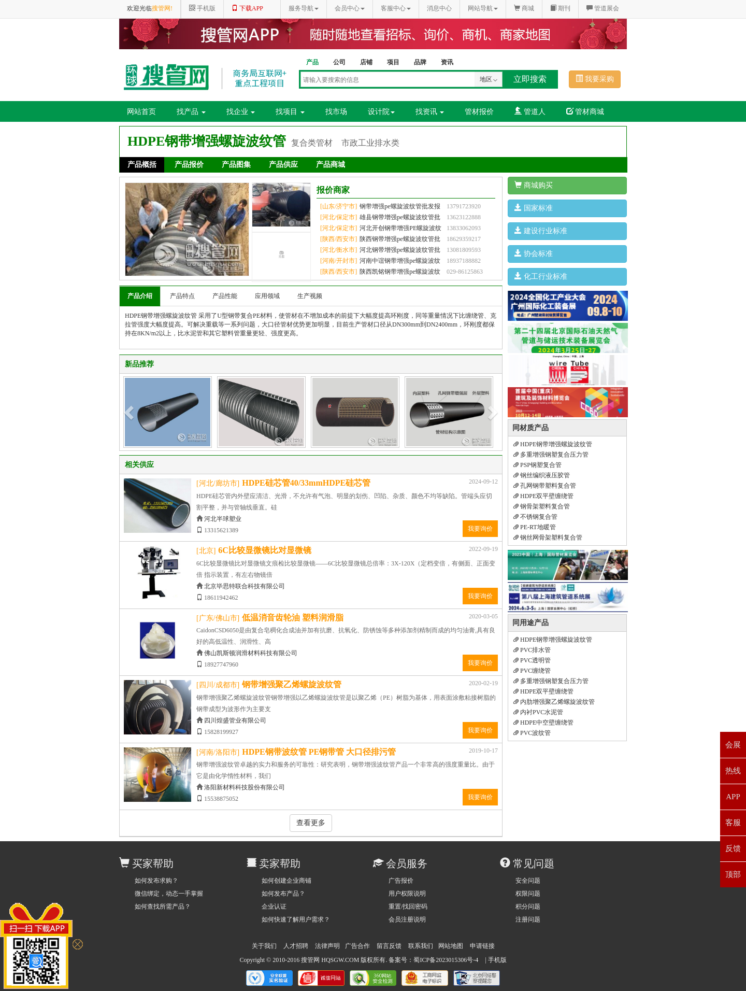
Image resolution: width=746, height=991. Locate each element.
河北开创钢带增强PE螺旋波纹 (400, 228)
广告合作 (357, 946)
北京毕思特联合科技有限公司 (244, 586)
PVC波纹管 (532, 733)
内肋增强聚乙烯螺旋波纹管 (554, 701)
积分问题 (527, 906)
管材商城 (585, 111)
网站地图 (450, 946)
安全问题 (527, 880)
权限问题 (527, 893)
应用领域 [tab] (267, 296)
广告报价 (401, 880)
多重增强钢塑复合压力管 (551, 454)
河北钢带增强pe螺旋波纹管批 (400, 249)
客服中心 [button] (396, 8)
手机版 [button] (202, 8)
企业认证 (274, 906)
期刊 (560, 8)
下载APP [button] (247, 8)
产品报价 (189, 164)
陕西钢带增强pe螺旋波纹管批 (400, 239)
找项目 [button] (290, 112)
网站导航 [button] (483, 8)
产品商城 (330, 164)
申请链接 (482, 946)
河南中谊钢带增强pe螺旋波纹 (400, 260)
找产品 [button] (191, 112)
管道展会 (602, 8)
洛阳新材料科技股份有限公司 (244, 787)
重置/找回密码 (408, 906)
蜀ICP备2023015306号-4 (445, 960)
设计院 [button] (381, 112)
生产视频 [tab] (309, 296)
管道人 (530, 111)
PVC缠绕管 (532, 670)
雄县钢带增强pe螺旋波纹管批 (400, 217)
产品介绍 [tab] (139, 296)
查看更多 (310, 823)
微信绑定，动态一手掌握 (169, 893)
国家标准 (533, 208)
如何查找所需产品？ (163, 906)
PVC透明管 (532, 660)
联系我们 (420, 946)
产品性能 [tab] (224, 296)
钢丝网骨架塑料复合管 (547, 537)
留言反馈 (389, 946)
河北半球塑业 (222, 518)
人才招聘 (295, 946)
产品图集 (236, 164)
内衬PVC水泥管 (538, 712)
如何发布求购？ (156, 880)
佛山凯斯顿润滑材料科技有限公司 (250, 653)
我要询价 (480, 528)
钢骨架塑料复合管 (541, 506)
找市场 (336, 112)
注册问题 (527, 919)
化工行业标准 (540, 276)
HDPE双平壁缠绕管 (543, 496)
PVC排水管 (532, 650)
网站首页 (141, 112)
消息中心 (439, 8)
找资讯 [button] (429, 112)
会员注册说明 (407, 919)
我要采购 (595, 79)
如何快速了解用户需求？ (296, 919)
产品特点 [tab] (182, 296)
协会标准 (533, 253)
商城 (524, 8)
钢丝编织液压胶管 (541, 475)
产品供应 (283, 164)
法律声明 (327, 946)
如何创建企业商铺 (286, 880)
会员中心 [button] (350, 8)
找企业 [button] (240, 112)
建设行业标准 (540, 230)
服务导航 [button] (304, 8)
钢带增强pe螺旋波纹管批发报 (400, 206)
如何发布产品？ (283, 893)
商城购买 (533, 185)
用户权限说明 (407, 893)
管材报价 (479, 112)
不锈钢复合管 (535, 516)
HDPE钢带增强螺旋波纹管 (552, 444)
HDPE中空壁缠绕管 (543, 722)
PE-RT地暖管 (534, 527)
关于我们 (264, 946)
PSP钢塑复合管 (537, 465)
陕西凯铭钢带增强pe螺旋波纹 (400, 271)
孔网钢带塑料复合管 (544, 485)
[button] (130, 412)
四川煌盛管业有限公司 (235, 720)
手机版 (497, 960)
